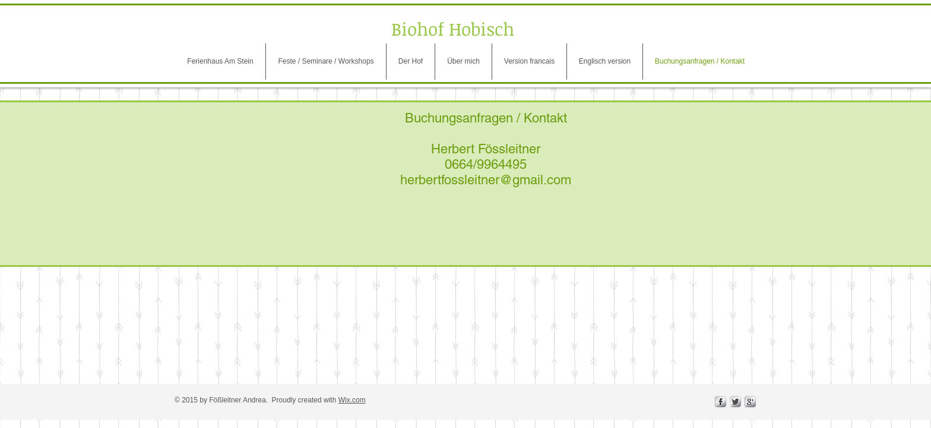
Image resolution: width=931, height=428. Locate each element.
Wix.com (352, 400)
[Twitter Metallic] (735, 401)
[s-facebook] (720, 401)
